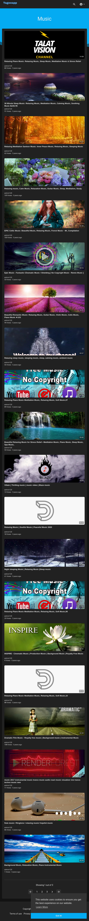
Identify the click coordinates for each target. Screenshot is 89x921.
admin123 (8, 66)
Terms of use (16, 914)
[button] (82, 4)
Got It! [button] (59, 916)
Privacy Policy (30, 914)
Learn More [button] (42, 907)
